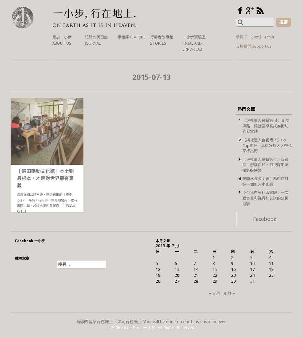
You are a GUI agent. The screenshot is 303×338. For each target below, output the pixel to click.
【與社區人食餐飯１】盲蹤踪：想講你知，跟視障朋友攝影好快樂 (265, 165)
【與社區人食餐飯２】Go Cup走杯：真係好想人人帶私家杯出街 (267, 145)
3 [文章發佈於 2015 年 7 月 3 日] (251, 257)
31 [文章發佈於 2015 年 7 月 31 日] (252, 281)
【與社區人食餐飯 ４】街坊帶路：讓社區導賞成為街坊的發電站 (265, 126)
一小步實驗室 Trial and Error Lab (194, 43)
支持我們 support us (254, 46)
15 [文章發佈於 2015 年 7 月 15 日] (214, 269)
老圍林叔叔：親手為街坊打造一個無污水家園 (265, 181)
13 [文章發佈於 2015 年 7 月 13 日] (177, 269)
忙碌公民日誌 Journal (96, 40)
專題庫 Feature (131, 37)
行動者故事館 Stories (161, 40)
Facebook (264, 218)
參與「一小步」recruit (255, 37)
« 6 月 (214, 293)
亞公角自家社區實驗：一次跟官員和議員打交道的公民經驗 (265, 198)
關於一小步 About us (62, 40)
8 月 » (229, 293)
